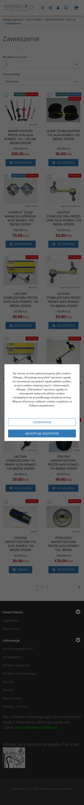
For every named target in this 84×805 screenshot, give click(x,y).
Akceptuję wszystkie (42, 433)
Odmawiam (42, 422)
